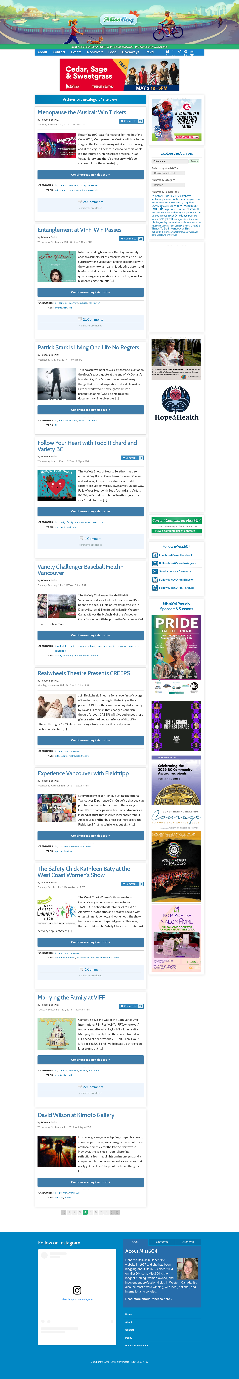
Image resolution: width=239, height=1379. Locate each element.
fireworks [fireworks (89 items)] (156, 213)
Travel (149, 52)
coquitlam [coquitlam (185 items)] (189, 202)
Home (128, 1314)
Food (112, 52)
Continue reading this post (89, 174)
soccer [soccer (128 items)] (198, 222)
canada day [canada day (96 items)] (157, 202)
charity (62, 522)
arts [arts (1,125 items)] (176, 199)
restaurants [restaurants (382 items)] (179, 222)
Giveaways (130, 52)
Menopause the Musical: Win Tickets (82, 112)
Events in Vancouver (136, 1345)
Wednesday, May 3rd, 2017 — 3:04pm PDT (61, 359)
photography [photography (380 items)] (159, 222)
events (63, 190)
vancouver (92, 185)
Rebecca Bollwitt (50, 119)
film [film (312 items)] (199, 209)
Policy (128, 1337)
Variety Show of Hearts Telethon (82, 655)
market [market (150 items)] (163, 215)
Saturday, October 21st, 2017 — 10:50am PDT (63, 124)
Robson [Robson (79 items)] (190, 222)
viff (70, 307)
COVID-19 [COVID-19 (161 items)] (157, 206)
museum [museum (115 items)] (192, 216)
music (82, 420)
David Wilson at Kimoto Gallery (76, 1115)
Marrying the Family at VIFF (71, 997)
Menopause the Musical (81, 190)
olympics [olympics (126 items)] (187, 219)
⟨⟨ (63, 1212)
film (65, 307)
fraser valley (83, 957)
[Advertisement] (177, 267)
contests (63, 185)
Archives (188, 1242)
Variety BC (72, 527)
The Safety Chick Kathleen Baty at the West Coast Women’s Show (84, 872)
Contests (162, 1242)
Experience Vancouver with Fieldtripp (83, 773)
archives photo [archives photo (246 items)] (160, 199)
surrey (83, 185)
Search (194, 161)
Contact (59, 52)
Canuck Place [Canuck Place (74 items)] (169, 203)
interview (73, 185)
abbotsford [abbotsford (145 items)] (175, 196)
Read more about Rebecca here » (148, 1299)
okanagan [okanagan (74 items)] (178, 219)
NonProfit (95, 52)
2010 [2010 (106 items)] (166, 196)
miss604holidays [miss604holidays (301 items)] (177, 215)
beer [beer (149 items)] (198, 199)
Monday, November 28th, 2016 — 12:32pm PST (63, 685)
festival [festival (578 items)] (191, 209)
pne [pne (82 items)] (169, 222)
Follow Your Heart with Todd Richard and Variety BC (87, 446)
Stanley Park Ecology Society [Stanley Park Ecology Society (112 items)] (175, 226)
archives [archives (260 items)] (186, 196)
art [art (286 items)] (170, 199)
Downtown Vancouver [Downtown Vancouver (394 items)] (184, 205)
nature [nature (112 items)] (155, 219)
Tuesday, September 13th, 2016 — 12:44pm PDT (64, 1009)
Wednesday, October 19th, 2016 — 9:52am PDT (63, 785)
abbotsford (61, 957)
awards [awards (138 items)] (183, 199)
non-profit (60, 527)
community (83, 646)
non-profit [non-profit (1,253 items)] (165, 219)
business (63, 846)
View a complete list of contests (175, 531)
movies (83, 302)
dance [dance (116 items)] (166, 206)
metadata (91, 182)
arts (57, 190)
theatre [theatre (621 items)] (195, 225)
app (57, 851)
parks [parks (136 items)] (195, 219)
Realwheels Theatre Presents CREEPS (84, 673)
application (66, 851)
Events (76, 52)
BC (56, 185)
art (56, 1197)
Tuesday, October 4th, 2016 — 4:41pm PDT (61, 887)
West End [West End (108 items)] (161, 235)
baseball (59, 646)
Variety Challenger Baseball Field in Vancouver (80, 570)
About (42, 52)
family (70, 522)
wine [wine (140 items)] (169, 234)
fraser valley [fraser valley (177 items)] (167, 212)
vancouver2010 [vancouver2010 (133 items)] (180, 231)
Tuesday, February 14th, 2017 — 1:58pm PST (62, 585)
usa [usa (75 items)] (170, 232)
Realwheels (74, 755)
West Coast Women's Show (105, 957)
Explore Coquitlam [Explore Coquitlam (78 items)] (173, 209)
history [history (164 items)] (177, 212)
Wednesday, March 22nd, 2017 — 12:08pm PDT (63, 461)
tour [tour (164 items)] (166, 231)
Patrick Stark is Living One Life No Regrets (88, 347)
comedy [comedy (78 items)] (179, 203)
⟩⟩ (117, 1212)
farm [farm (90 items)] (184, 209)
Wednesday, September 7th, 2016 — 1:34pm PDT (64, 1127)
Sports (112, 646)
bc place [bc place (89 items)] (191, 200)
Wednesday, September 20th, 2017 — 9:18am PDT (65, 242)
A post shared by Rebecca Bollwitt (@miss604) (77, 1339)
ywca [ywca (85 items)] (174, 235)
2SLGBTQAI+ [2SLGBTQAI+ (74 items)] (158, 196)
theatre (99, 190)
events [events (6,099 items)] (158, 208)
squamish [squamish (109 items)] (156, 226)
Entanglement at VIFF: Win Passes (79, 230)
